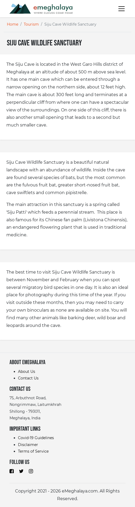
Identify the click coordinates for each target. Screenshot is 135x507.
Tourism (31, 24)
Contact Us (28, 378)
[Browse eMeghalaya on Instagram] (31, 471)
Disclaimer (28, 444)
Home (12, 24)
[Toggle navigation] (119, 8)
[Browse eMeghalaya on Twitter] (21, 471)
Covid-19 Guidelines (36, 437)
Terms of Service (33, 451)
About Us (26, 371)
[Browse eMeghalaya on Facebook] (12, 471)
